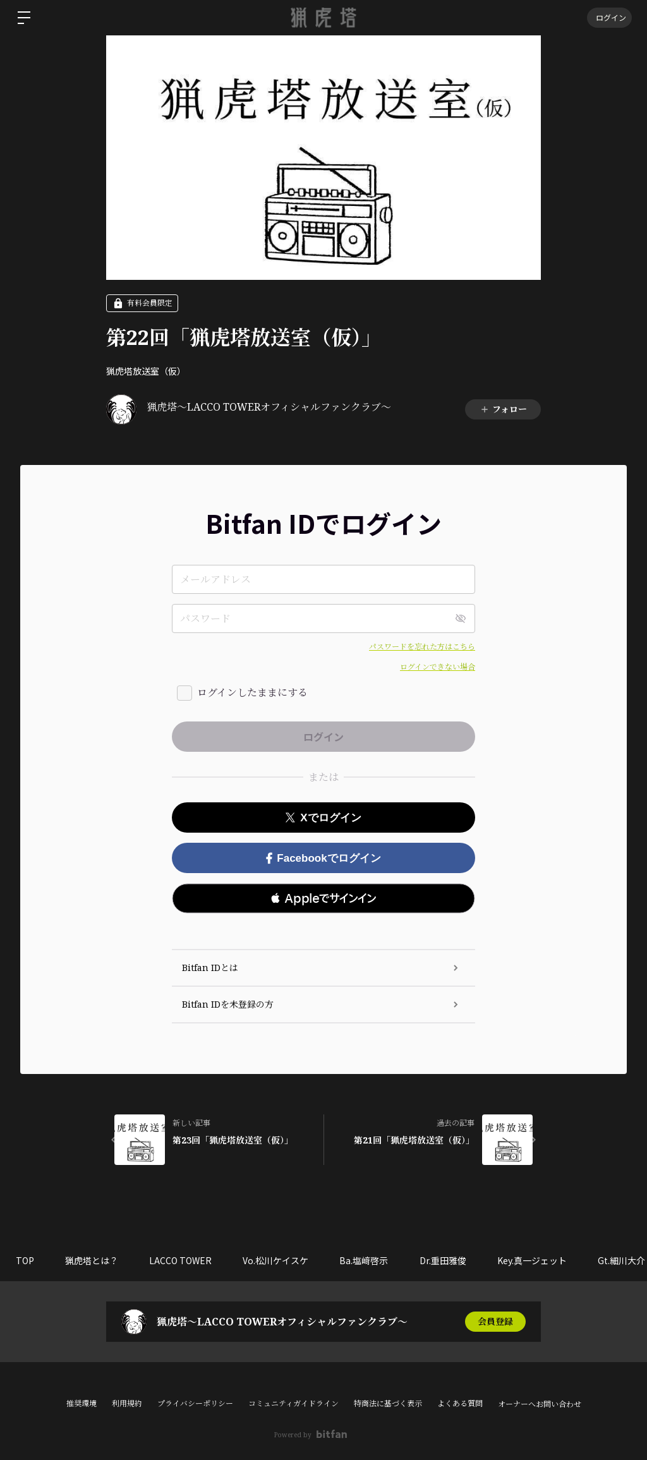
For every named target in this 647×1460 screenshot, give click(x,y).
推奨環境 (81, 1403)
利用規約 (127, 1403)
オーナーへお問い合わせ (539, 1404)
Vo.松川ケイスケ (277, 1260)
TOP (25, 1260)
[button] (323, 898)
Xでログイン (323, 818)
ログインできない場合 (437, 666)
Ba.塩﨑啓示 (366, 1260)
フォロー (503, 409)
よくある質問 (460, 1403)
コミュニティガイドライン (293, 1403)
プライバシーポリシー (195, 1403)
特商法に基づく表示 (388, 1403)
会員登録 (495, 1321)
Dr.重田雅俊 (445, 1260)
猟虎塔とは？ (92, 1260)
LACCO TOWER (181, 1260)
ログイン (609, 17)
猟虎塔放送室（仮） (146, 371)
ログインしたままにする (252, 692)
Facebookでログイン (323, 858)
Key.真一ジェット (535, 1260)
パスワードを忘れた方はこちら (422, 646)
